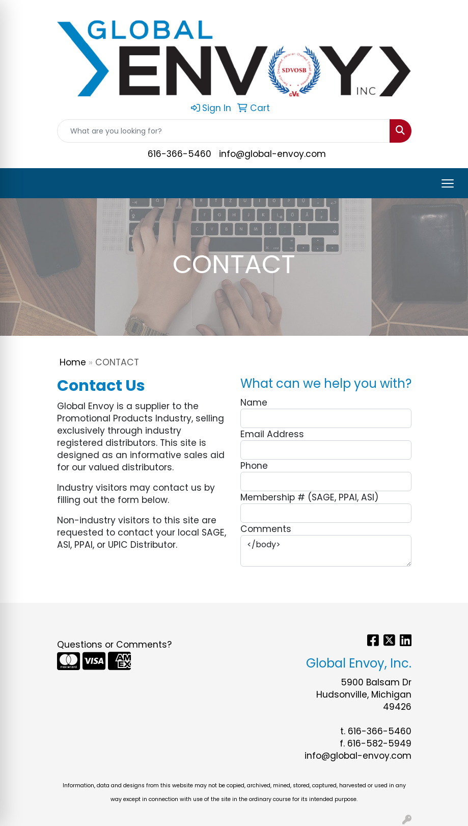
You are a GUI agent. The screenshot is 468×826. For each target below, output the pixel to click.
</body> (325, 551)
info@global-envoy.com (272, 154)
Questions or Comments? (114, 644)
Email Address (272, 434)
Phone (254, 466)
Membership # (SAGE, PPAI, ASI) (309, 497)
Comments (265, 529)
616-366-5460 (179, 154)
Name (253, 402)
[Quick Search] (223, 131)
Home (73, 362)
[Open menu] (447, 183)
